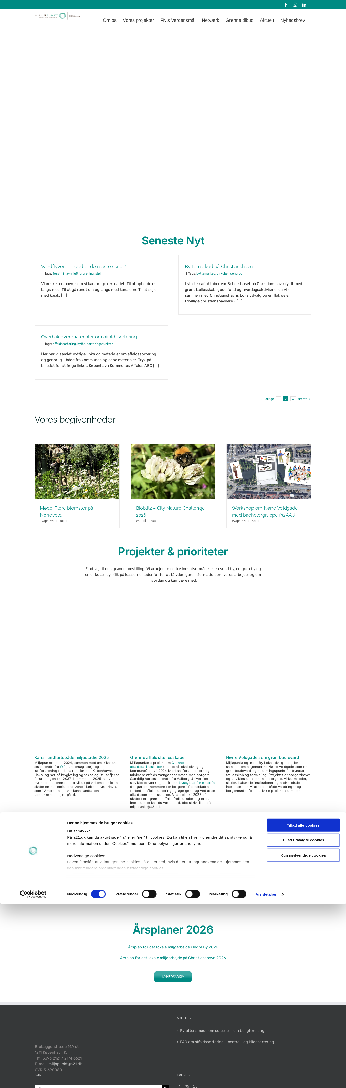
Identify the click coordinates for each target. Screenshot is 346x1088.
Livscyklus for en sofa (197, 783)
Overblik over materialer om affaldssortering (89, 336)
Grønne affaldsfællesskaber (158, 757)
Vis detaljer (266, 1078)
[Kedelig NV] (269, 705)
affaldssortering (64, 344)
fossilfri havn (62, 273)
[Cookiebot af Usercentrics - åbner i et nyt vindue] (33, 1078)
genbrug (236, 273)
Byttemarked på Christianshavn (219, 266)
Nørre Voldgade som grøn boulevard (262, 757)
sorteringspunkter (100, 344)
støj (98, 273)
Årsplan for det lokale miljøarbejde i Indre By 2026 (173, 947)
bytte (81, 344)
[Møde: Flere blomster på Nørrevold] (77, 471)
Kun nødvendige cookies (303, 1039)
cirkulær (223, 273)
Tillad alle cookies (303, 1009)
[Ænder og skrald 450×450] (173, 705)
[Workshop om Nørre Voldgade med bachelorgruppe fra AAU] (269, 471)
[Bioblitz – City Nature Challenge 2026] (173, 471)
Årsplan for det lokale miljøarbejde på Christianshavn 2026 (173, 958)
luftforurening (83, 273)
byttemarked (205, 273)
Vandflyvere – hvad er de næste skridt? (83, 266)
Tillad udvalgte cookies (303, 1024)
